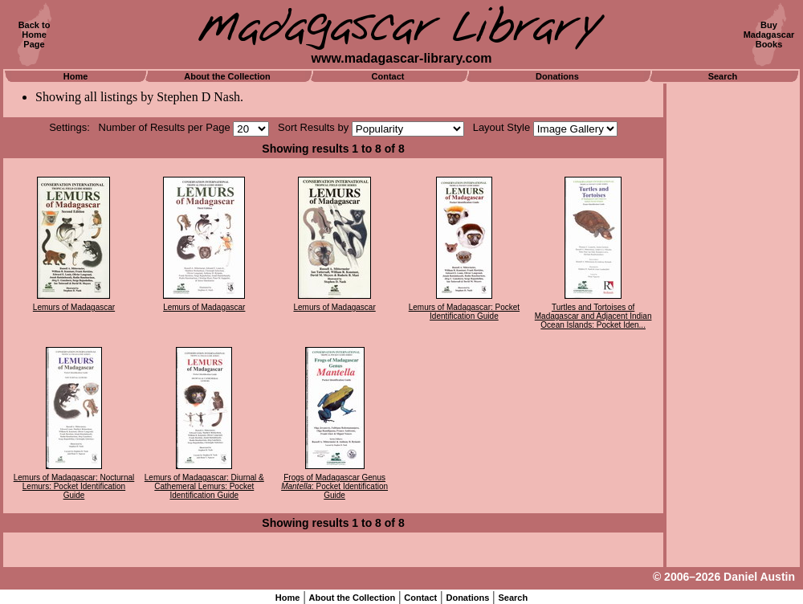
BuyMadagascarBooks (769, 34)
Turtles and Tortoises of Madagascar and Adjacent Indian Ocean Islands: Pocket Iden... (593, 316)
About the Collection (227, 76)
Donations (557, 76)
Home (75, 76)
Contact (388, 76)
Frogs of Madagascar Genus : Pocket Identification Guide (334, 486)
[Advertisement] (733, 325)
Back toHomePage (34, 34)
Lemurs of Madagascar (74, 307)
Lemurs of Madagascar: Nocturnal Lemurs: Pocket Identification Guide (74, 486)
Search (723, 76)
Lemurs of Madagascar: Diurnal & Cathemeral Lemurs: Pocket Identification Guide (204, 486)
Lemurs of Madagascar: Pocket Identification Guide (464, 311)
